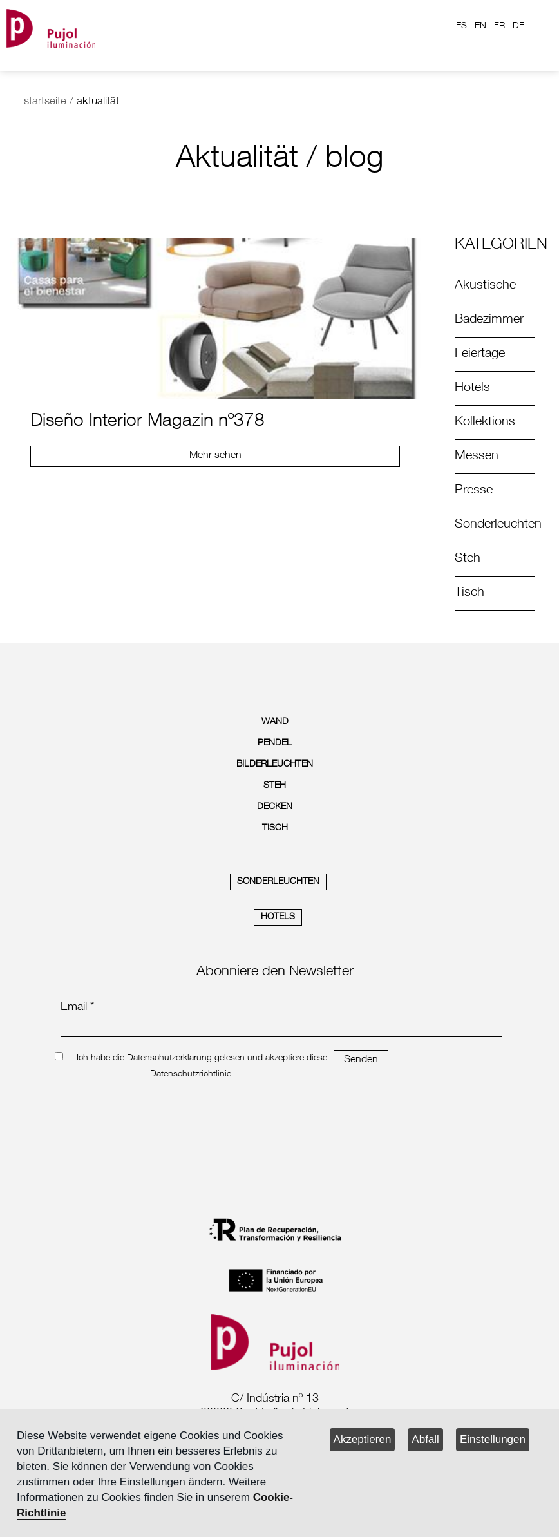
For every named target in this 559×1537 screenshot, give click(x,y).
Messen (476, 456)
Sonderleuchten (498, 525)
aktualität (98, 102)
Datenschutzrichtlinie (190, 1074)
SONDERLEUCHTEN (278, 881)
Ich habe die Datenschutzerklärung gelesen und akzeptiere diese (202, 1058)
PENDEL (275, 743)
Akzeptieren (363, 1439)
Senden (361, 1060)
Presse (474, 490)
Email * (77, 1007)
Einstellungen (493, 1439)
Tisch (469, 593)
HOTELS (278, 917)
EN (480, 26)
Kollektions (485, 422)
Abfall (425, 1439)
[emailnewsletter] (281, 1028)
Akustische (485, 286)
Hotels (472, 388)
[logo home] (50, 26)
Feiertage (480, 354)
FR (499, 26)
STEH (274, 785)
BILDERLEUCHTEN (274, 764)
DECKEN (274, 807)
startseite (45, 102)
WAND (275, 722)
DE (518, 26)
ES (461, 26)
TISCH (275, 828)
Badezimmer (489, 320)
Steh (467, 559)
